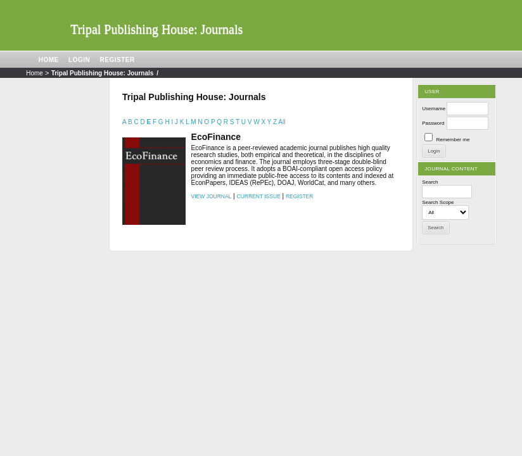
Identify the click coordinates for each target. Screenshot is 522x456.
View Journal (211, 196)
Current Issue (259, 196)
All (281, 121)
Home (49, 59)
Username (433, 108)
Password (433, 123)
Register (117, 59)
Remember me (452, 139)
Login (79, 59)
